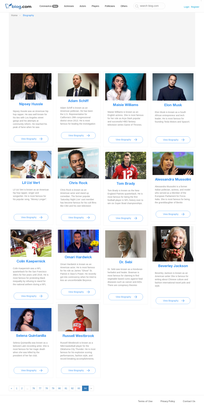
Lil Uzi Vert (31, 183)
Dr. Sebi (125, 262)
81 (66, 388)
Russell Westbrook (78, 336)
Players (95, 6)
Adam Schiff (78, 101)
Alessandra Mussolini (173, 180)
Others (124, 6)
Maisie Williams (125, 105)
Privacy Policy (167, 401)
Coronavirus (49, 6)
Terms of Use (145, 401)
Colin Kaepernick (31, 261)
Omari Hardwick (78, 257)
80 (59, 388)
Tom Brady (126, 184)
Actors (83, 6)
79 (53, 388)
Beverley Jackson (173, 266)
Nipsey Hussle (31, 104)
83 (79, 388)
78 (46, 388)
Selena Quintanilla (31, 336)
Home (14, 16)
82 (72, 388)
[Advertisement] (102, 41)
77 (40, 388)
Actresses (69, 6)
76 (33, 388)
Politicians (110, 6)
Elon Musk (173, 105)
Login (186, 7)
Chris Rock (78, 183)
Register (195, 7)
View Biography (28, 139)
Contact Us (189, 401)
